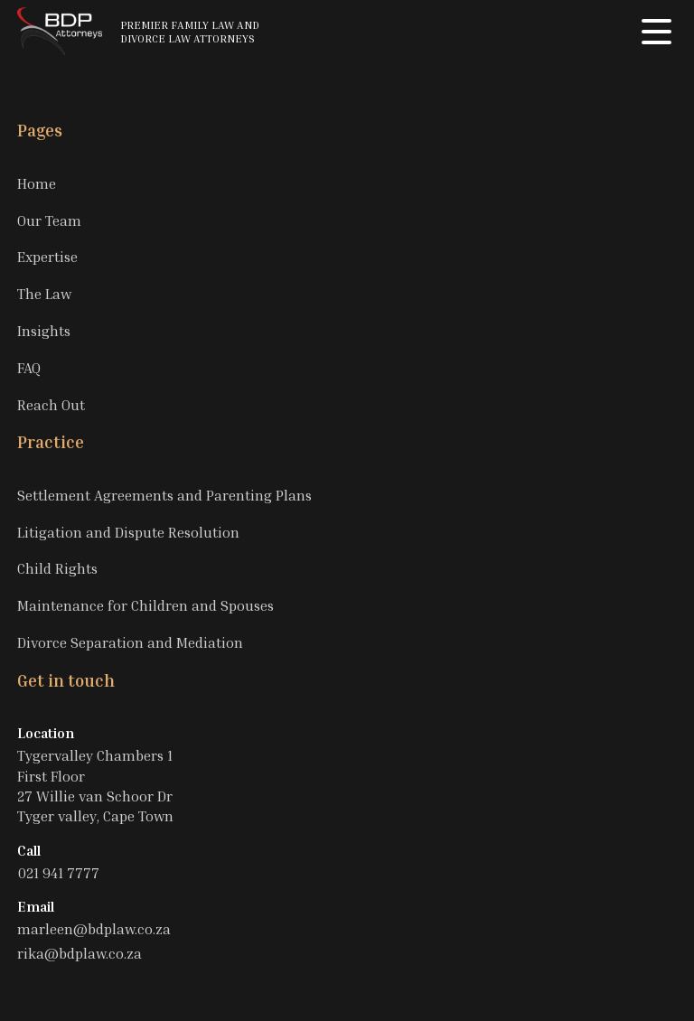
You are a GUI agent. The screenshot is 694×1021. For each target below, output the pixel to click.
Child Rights (57, 568)
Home (36, 183)
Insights (43, 331)
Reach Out (51, 405)
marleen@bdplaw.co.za (94, 929)
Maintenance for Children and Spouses (145, 605)
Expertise (47, 257)
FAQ (29, 368)
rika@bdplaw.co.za (79, 953)
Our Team (49, 220)
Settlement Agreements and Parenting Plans (164, 495)
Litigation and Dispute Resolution (128, 532)
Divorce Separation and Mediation (130, 642)
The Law (44, 294)
